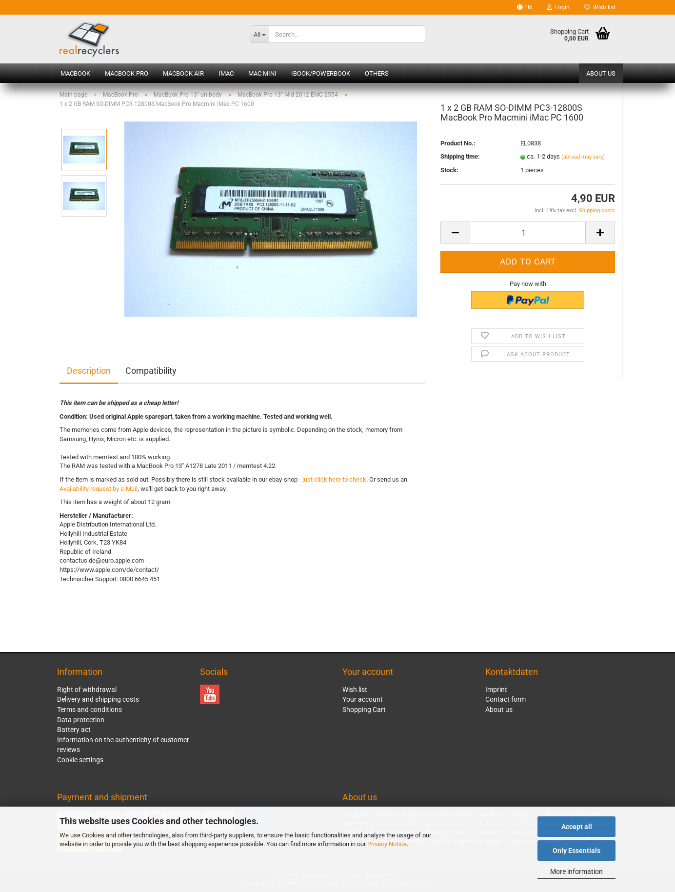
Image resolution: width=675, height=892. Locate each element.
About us (600, 73)
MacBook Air (183, 73)
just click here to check (334, 479)
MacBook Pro (126, 73)
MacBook (75, 73)
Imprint (496, 689)
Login (558, 7)
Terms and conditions (89, 709)
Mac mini (262, 73)
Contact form (505, 699)
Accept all (576, 827)
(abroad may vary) (583, 164)
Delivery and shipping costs (98, 699)
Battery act (74, 729)
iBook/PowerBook (320, 73)
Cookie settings (80, 760)
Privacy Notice (387, 844)
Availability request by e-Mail (99, 488)
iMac (226, 73)
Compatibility (151, 370)
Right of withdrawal (87, 689)
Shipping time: (460, 163)
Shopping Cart (364, 709)
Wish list (599, 7)
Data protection (80, 720)
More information (576, 871)
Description (89, 370)
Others (377, 73)
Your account (362, 699)
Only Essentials (576, 850)
